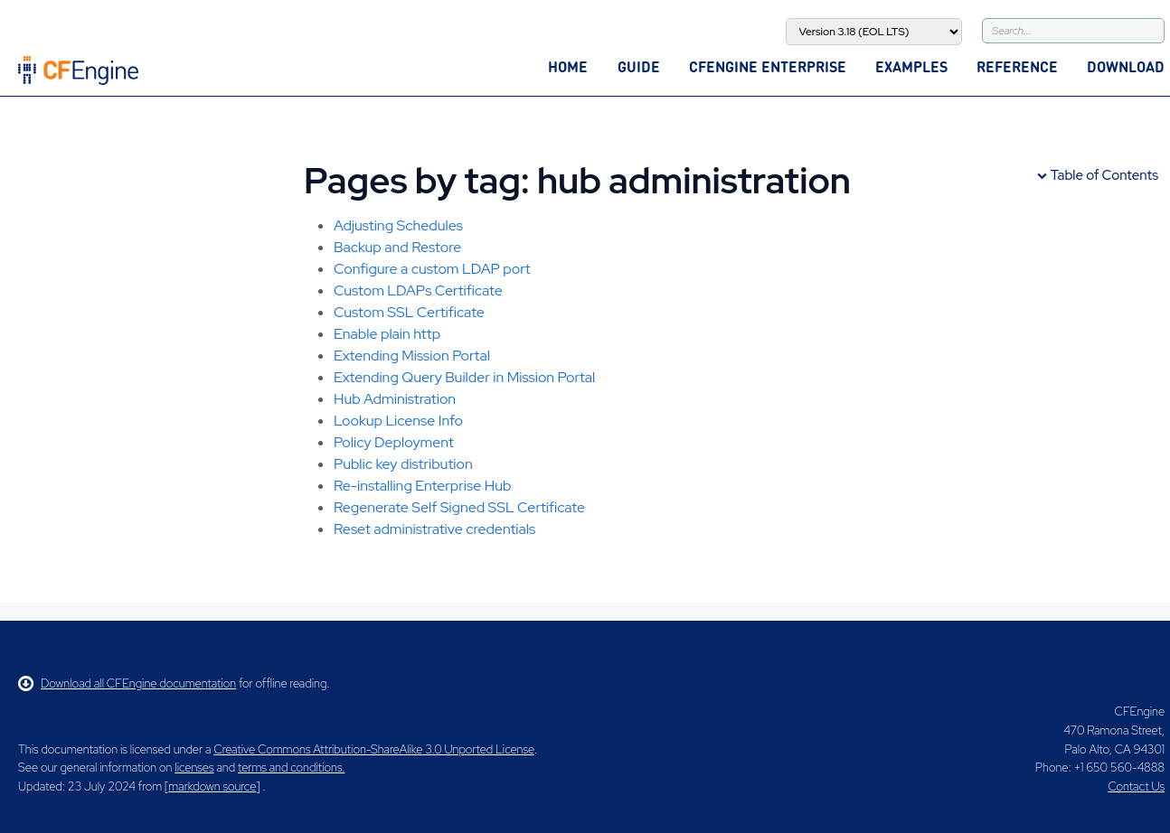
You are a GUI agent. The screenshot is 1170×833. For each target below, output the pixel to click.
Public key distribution (403, 463)
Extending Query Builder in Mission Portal (464, 377)
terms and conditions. (291, 767)
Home (568, 66)
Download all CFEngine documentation (127, 683)
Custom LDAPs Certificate (418, 290)
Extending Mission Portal (412, 355)
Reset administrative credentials (434, 528)
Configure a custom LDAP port (432, 268)
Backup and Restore (397, 247)
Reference (1017, 66)
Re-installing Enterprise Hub (422, 485)
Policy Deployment (394, 442)
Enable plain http (387, 333)
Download (1126, 66)
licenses (194, 767)
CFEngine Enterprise (767, 66)
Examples (911, 66)
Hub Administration (395, 398)
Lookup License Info (398, 420)
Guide (639, 66)
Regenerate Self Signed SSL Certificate (459, 507)
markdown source (212, 786)
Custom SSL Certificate (409, 312)
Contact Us (1136, 786)
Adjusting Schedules (398, 225)
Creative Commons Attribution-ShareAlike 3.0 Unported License (373, 749)
